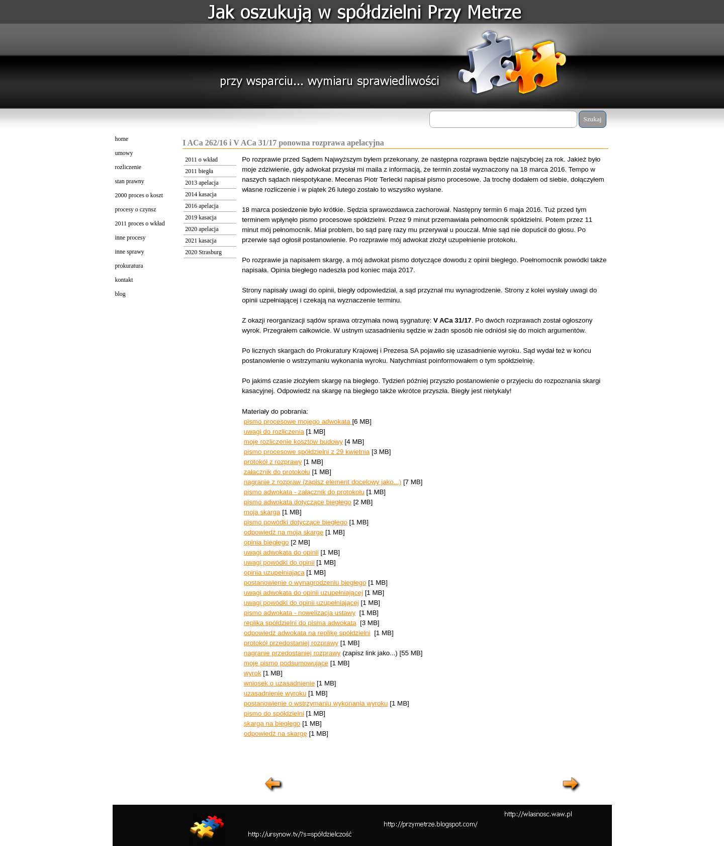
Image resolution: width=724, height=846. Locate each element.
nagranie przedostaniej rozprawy (292, 653)
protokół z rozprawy (273, 462)
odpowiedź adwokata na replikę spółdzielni (307, 633)
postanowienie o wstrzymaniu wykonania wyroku (316, 703)
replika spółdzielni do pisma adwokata (300, 623)
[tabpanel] (425, 462)
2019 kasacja (200, 217)
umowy (124, 153)
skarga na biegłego (272, 723)
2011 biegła (199, 171)
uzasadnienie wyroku (275, 693)
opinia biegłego (266, 542)
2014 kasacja (200, 194)
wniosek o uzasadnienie (279, 683)
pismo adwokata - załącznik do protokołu (304, 492)
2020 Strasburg (203, 252)
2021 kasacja (200, 240)
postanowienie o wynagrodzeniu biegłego (305, 582)
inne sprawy (129, 251)
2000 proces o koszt (139, 195)
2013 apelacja (201, 182)
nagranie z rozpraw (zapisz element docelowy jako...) (322, 482)
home (122, 138)
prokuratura (129, 265)
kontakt (124, 279)
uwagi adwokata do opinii (281, 552)
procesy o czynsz (135, 209)
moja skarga (262, 512)
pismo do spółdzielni (274, 713)
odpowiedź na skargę (275, 733)
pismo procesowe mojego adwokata (298, 421)
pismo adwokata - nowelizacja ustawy (299, 613)
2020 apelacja (201, 229)
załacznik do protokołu (277, 472)
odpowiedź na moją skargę (284, 532)
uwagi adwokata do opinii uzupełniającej (303, 592)
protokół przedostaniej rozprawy (291, 643)
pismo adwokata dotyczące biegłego (297, 502)
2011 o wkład (201, 159)
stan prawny (129, 181)
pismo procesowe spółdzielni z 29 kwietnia (307, 451)
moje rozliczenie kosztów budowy (293, 441)
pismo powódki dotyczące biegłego (295, 522)
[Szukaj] (503, 119)
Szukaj (592, 119)
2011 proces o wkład (140, 223)
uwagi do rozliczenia (274, 431)
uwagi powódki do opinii (279, 562)
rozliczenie (128, 167)
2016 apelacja (201, 205)
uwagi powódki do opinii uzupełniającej (301, 602)
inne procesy (130, 237)
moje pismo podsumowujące (286, 663)
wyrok (252, 673)
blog (120, 293)
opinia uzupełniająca (274, 572)
